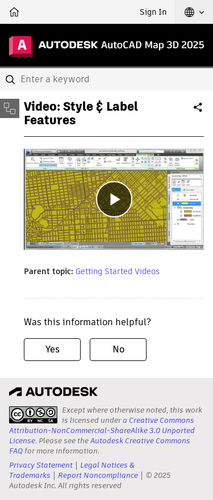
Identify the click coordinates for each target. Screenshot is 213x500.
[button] (194, 12)
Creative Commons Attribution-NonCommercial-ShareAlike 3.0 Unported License (102, 430)
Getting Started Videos (118, 271)
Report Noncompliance (98, 475)
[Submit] (11, 79)
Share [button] (199, 112)
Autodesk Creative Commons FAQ (99, 445)
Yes (52, 349)
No (118, 349)
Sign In (153, 12)
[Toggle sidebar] (9, 108)
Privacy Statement (41, 465)
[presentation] (33, 414)
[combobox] (106, 79)
